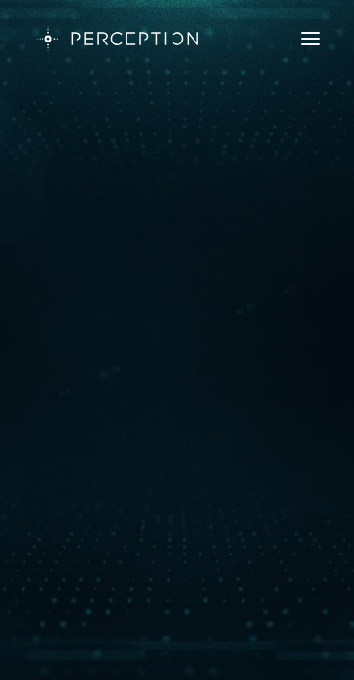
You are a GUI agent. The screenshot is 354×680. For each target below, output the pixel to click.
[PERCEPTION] (117, 39)
